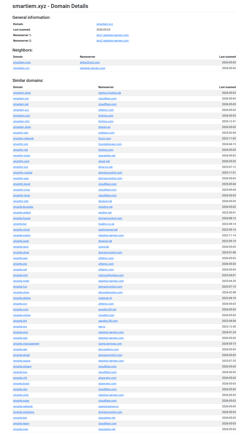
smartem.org (21, 98)
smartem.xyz (21, 110)
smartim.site (20, 201)
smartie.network (23, 406)
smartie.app (20, 258)
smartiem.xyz (104, 24)
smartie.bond (21, 383)
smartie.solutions (23, 412)
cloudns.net (105, 207)
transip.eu (104, 127)
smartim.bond (21, 184)
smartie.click (21, 395)
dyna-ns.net (105, 167)
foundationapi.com (110, 144)
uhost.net (104, 161)
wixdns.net (105, 212)
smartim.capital (22, 172)
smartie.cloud (21, 229)
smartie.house (21, 218)
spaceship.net (106, 155)
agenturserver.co (108, 406)
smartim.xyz (20, 167)
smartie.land (20, 246)
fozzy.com (104, 138)
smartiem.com (22, 62)
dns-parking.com (108, 349)
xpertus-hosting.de (109, 92)
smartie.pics (20, 332)
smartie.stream (22, 366)
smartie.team (21, 423)
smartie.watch (21, 235)
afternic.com (106, 110)
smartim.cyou (21, 189)
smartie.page (21, 400)
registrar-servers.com (92, 68)
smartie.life (20, 321)
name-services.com (110, 343)
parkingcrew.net (108, 229)
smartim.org (20, 144)
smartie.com (20, 309)
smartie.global (22, 212)
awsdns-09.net (107, 309)
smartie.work (21, 241)
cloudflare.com (107, 98)
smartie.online (21, 315)
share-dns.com (107, 378)
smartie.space (21, 360)
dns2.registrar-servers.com (112, 40)
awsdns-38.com (108, 321)
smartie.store (21, 292)
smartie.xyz (20, 303)
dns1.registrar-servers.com (112, 35)
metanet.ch (105, 298)
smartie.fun (20, 286)
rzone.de (103, 246)
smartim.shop (21, 195)
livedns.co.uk (106, 224)
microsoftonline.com (111, 275)
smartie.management (26, 343)
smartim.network (23, 138)
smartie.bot (20, 417)
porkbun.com (106, 132)
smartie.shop (21, 252)
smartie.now (20, 429)
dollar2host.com (90, 62)
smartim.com (21, 161)
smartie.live (20, 372)
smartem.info (21, 121)
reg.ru (101, 326)
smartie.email (21, 355)
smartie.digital (22, 298)
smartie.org (20, 264)
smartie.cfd (20, 378)
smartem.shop (22, 92)
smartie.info (20, 275)
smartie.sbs (20, 389)
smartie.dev (20, 349)
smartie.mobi (21, 281)
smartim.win (20, 132)
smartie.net (20, 269)
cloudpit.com (106, 315)
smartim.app (21, 178)
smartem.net (21, 104)
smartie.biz (20, 224)
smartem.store (22, 127)
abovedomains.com (110, 292)
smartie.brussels (23, 207)
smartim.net (20, 150)
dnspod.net (105, 201)
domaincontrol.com (110, 172)
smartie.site (20, 338)
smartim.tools (21, 155)
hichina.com (105, 115)
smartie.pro (20, 326)
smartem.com (21, 115)
